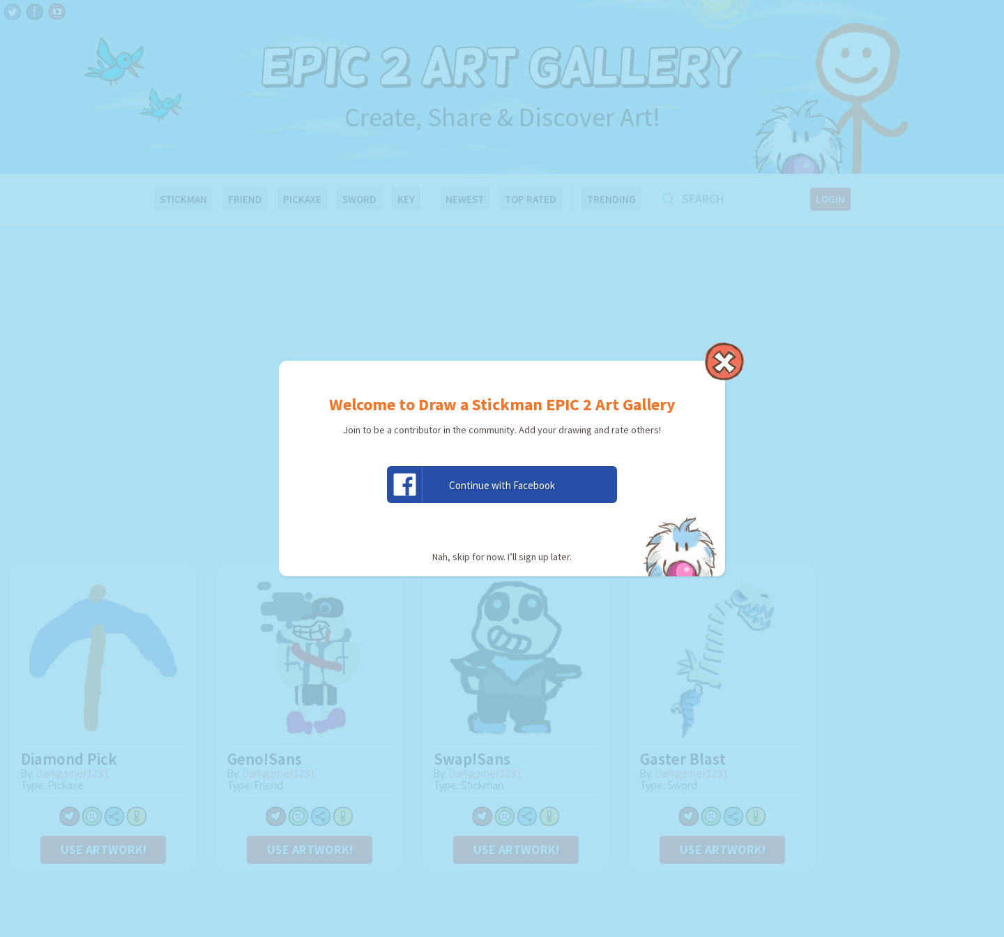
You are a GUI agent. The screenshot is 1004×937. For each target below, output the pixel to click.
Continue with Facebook (471, 484)
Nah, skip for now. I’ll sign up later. (502, 556)
